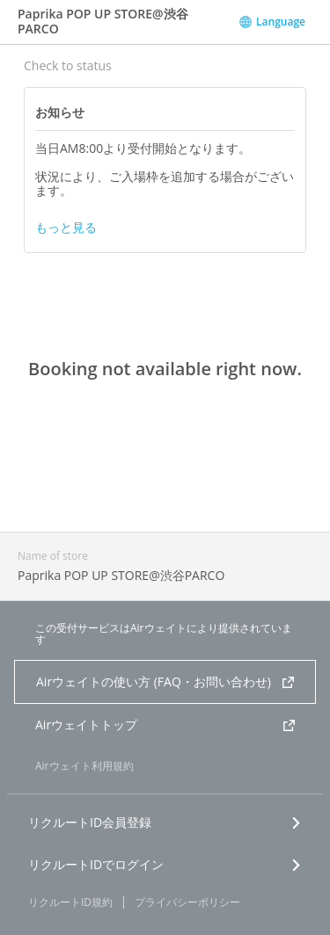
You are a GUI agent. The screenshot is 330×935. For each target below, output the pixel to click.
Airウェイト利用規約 (84, 765)
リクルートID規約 (70, 902)
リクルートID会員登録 (165, 822)
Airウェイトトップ (165, 724)
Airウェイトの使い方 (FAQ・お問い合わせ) (165, 681)
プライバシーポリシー (187, 902)
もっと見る (66, 228)
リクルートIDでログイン (165, 864)
